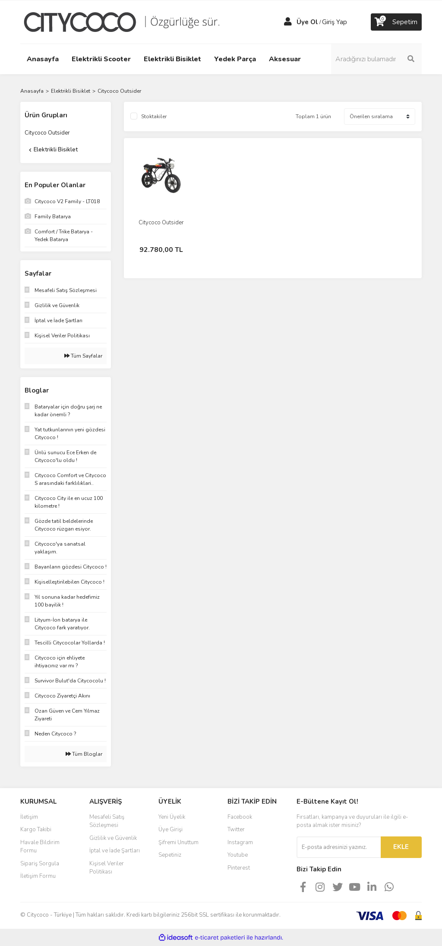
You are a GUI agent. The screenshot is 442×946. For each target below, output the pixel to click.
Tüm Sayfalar (83, 355)
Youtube (237, 855)
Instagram (240, 842)
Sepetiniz (169, 855)
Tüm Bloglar (84, 754)
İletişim (29, 817)
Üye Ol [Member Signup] (307, 22)
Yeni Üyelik (171, 817)
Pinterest (238, 868)
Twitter (236, 829)
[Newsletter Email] (339, 847)
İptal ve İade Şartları (114, 851)
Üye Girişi (170, 829)
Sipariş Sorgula (39, 863)
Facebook (239, 817)
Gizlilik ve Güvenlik (113, 838)
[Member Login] (288, 22)
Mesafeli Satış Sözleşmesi (106, 821)
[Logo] (128, 21)
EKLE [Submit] (401, 846)
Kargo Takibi (35, 829)
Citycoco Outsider (119, 91)
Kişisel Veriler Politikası (106, 868)
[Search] (376, 59)
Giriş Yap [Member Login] (334, 22)
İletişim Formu (38, 876)
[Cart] (396, 22)
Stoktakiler (154, 116)
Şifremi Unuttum (178, 842)
